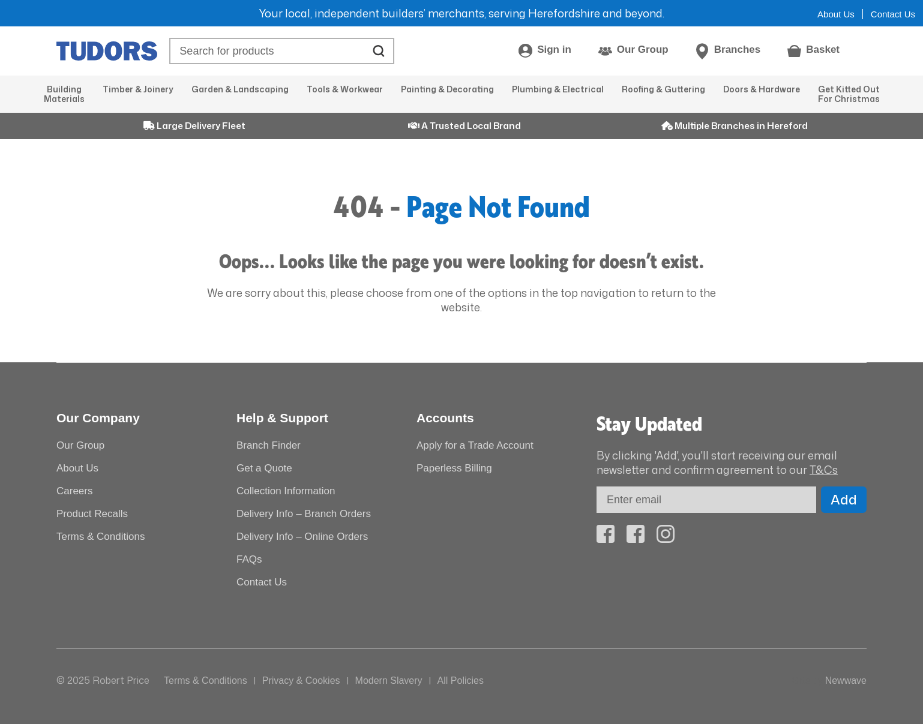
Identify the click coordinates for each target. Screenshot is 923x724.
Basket (823, 49)
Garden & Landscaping (240, 89)
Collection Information (285, 491)
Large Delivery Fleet (194, 125)
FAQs (249, 559)
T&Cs (824, 469)
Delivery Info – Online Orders (302, 536)
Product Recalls (92, 513)
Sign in (554, 49)
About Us (836, 14)
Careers (74, 491)
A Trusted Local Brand (464, 125)
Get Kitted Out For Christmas (849, 93)
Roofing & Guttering (663, 89)
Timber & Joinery (138, 89)
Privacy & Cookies (301, 680)
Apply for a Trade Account (475, 445)
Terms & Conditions (100, 536)
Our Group (643, 49)
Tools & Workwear (345, 89)
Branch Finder (268, 445)
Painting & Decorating (447, 89)
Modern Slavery (388, 680)
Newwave (846, 680)
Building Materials (64, 93)
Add (844, 499)
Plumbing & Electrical (558, 89)
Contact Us (893, 14)
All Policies (460, 680)
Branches (737, 49)
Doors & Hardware (761, 89)
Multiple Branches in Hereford (734, 125)
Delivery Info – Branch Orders (303, 513)
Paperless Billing (454, 468)
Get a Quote (264, 468)
